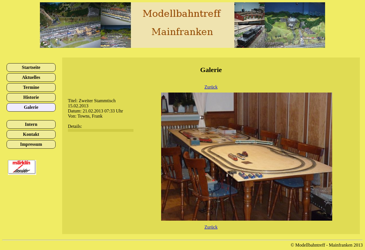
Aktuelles (31, 77)
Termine (31, 87)
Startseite (31, 67)
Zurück (211, 87)
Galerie (31, 107)
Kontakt (31, 134)
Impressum (31, 144)
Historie (31, 97)
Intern (31, 124)
